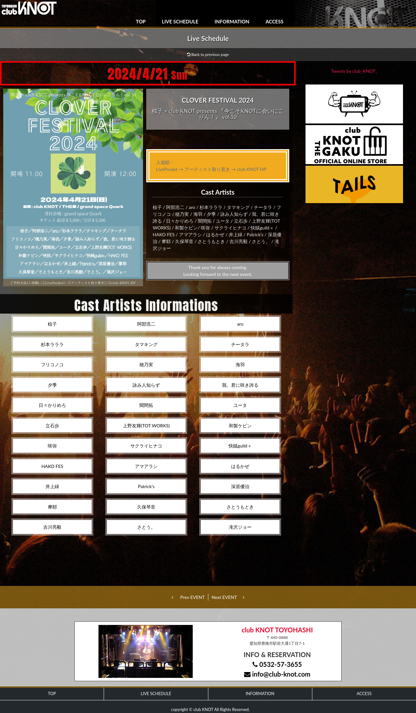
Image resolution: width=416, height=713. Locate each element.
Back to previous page (208, 54)
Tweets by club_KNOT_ (354, 71)
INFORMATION (231, 21)
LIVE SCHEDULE (180, 21)
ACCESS (274, 21)
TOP (141, 21)
